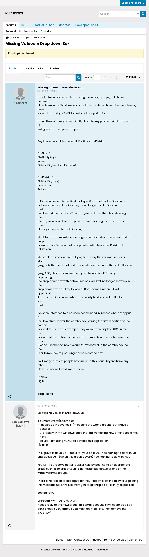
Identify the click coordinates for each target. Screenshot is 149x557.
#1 (139, 87)
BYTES (25, 25)
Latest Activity (33, 68)
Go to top (135, 540)
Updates (64, 25)
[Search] (119, 14)
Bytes (59, 540)
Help (69, 540)
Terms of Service (115, 540)
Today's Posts (13, 31)
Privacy (96, 540)
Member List (31, 31)
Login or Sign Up (133, 2)
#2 (139, 406)
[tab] (12, 68)
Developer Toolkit (86, 25)
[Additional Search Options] (138, 14)
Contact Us (81, 540)
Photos (54, 68)
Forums (10, 25)
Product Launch (44, 25)
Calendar (46, 31)
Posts (13, 68)
